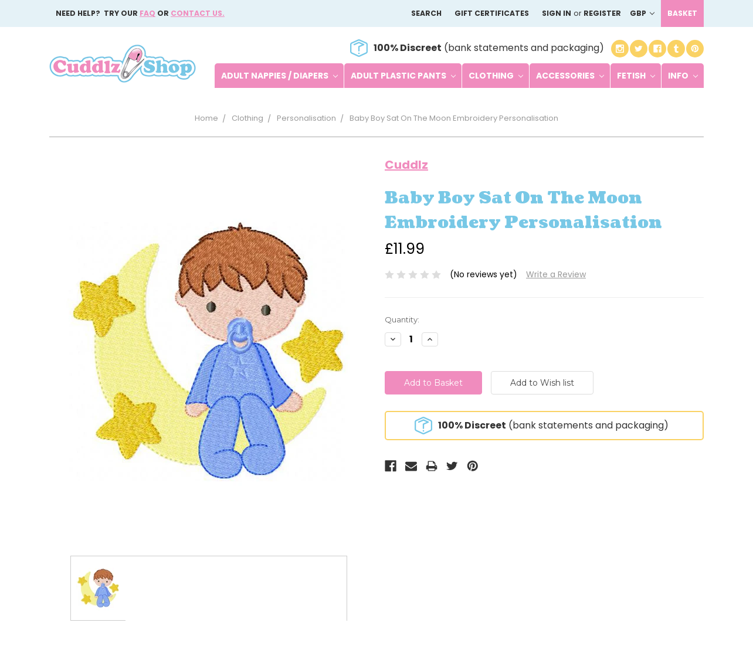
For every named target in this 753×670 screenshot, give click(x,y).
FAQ (147, 13)
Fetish (636, 75)
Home (206, 118)
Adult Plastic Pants (403, 75)
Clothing (496, 75)
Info (683, 75)
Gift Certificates (491, 13)
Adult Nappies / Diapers (279, 75)
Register (602, 13)
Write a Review (556, 274)
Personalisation (306, 118)
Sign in (556, 13)
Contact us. (198, 13)
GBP (642, 13)
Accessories (570, 75)
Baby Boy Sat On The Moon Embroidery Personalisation (454, 118)
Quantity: (402, 319)
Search (426, 13)
